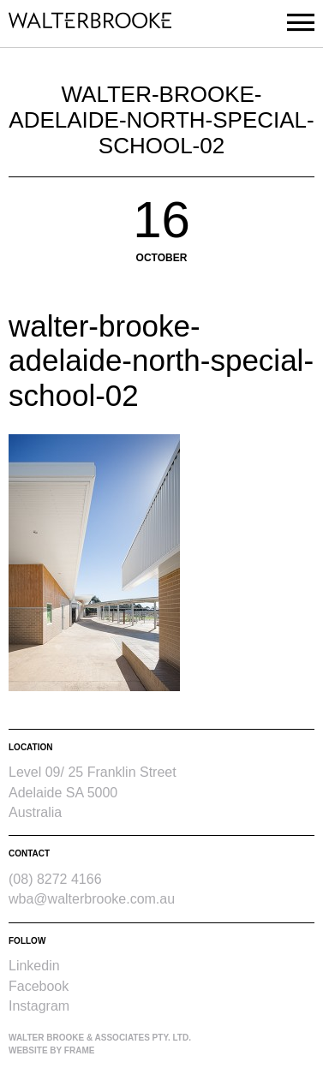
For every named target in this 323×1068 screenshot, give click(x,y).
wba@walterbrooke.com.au (92, 899)
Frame (79, 1050)
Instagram (39, 1006)
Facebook (39, 986)
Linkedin (34, 965)
